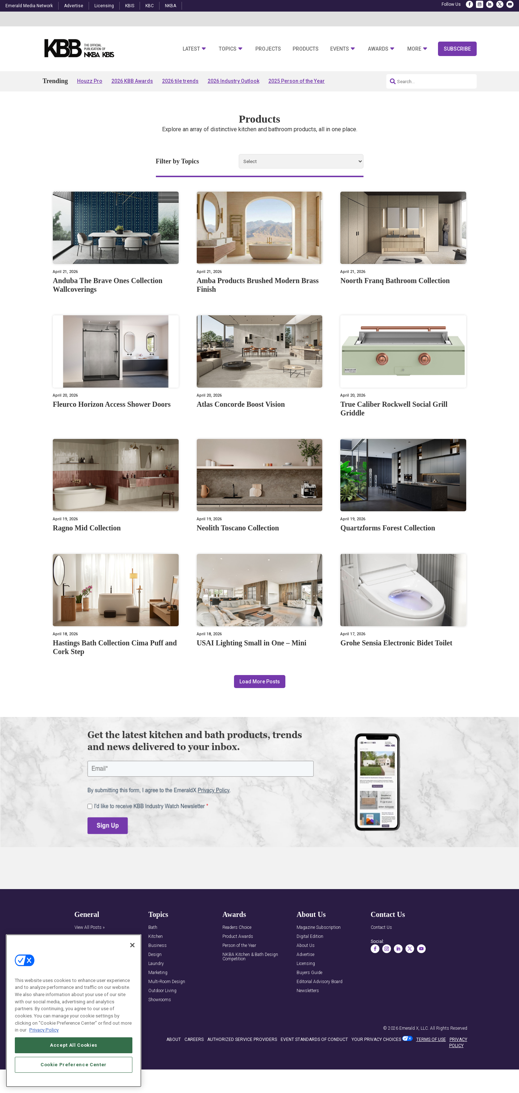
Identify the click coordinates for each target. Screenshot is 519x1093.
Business (157, 945)
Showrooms (159, 1000)
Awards (378, 49)
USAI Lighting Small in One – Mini (251, 643)
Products (306, 49)
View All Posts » (90, 927)
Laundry (156, 963)
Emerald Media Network (29, 6)
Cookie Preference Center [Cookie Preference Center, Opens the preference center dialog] (74, 1064)
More (414, 49)
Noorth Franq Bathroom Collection (395, 281)
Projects (268, 49)
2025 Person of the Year (296, 81)
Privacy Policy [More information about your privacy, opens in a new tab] (44, 1030)
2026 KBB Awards (132, 81)
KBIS (129, 6)
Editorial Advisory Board (320, 981)
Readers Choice (236, 927)
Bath (152, 927)
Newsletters (308, 991)
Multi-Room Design (166, 981)
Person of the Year (239, 945)
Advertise (73, 6)
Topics (228, 49)
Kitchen (155, 936)
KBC (149, 6)
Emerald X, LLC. (414, 1028)
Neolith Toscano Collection (238, 528)
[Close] (132, 945)
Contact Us (381, 927)
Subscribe (457, 49)
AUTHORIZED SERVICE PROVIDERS (242, 1039)
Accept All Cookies (73, 1045)
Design (155, 954)
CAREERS (194, 1039)
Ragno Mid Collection (87, 528)
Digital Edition (310, 936)
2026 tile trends (180, 81)
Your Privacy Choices (376, 1039)
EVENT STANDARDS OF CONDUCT (314, 1039)
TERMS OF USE (431, 1039)
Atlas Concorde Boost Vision (241, 404)
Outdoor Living (162, 991)
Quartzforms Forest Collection (387, 528)
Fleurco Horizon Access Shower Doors (112, 404)
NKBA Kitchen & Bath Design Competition (250, 956)
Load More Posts (259, 681)
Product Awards (237, 936)
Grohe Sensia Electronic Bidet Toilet (396, 643)
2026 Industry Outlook (233, 81)
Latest (191, 49)
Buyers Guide (309, 972)
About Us (306, 945)
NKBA (170, 6)
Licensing (104, 6)
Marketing (157, 972)
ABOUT (173, 1039)
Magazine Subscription (319, 927)
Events (339, 49)
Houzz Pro (89, 81)
